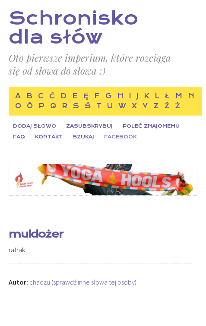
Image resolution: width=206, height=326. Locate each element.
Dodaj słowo (34, 126)
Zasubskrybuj (89, 126)
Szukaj (83, 137)
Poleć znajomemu (151, 126)
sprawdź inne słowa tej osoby (94, 282)
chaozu (39, 282)
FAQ (19, 137)
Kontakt (49, 137)
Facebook (120, 137)
